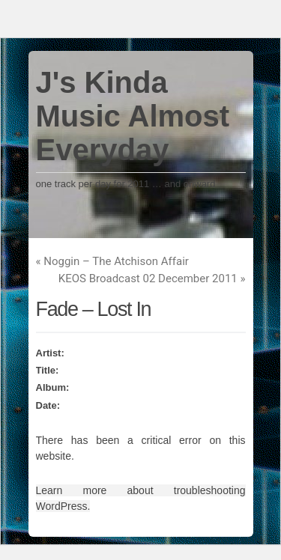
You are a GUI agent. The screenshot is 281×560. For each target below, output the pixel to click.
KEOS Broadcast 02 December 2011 (152, 278)
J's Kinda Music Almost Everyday (133, 116)
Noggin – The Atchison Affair (112, 261)
